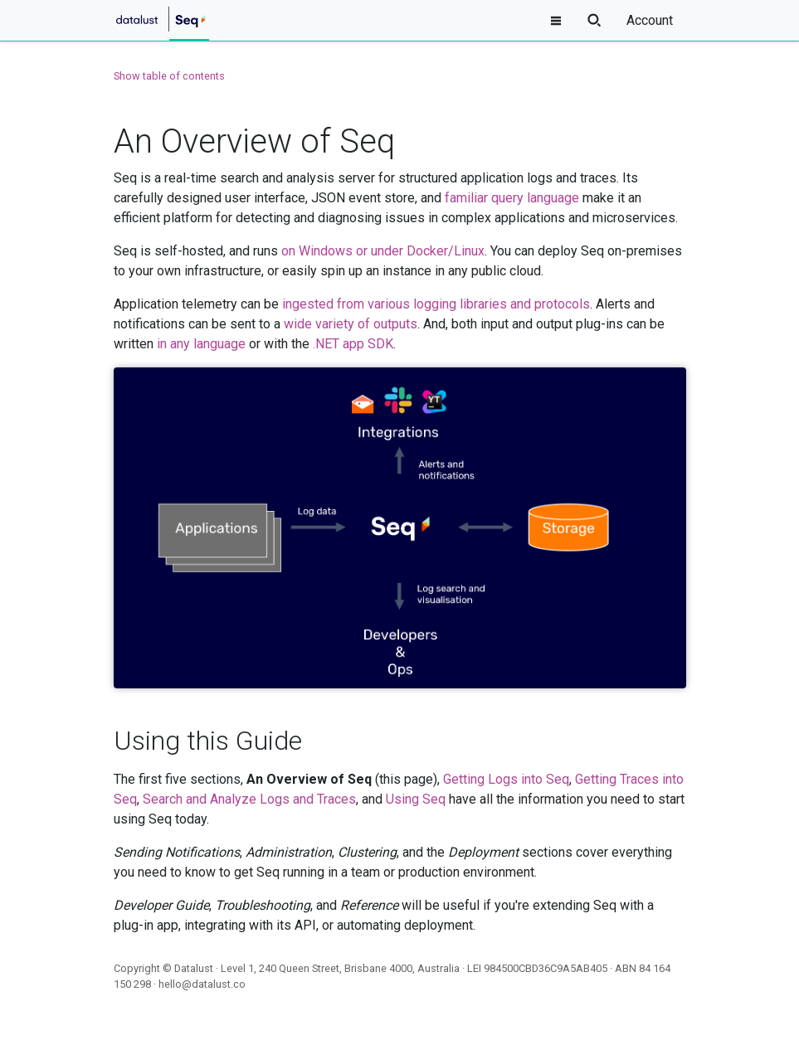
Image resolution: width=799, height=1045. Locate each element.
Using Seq (416, 799)
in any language (201, 344)
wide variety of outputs (350, 324)
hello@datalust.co (202, 984)
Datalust (193, 968)
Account (649, 20)
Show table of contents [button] (169, 76)
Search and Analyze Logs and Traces (249, 799)
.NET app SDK (353, 344)
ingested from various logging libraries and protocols (436, 304)
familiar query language (512, 198)
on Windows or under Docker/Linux (383, 251)
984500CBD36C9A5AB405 (545, 968)
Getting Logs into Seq (506, 779)
